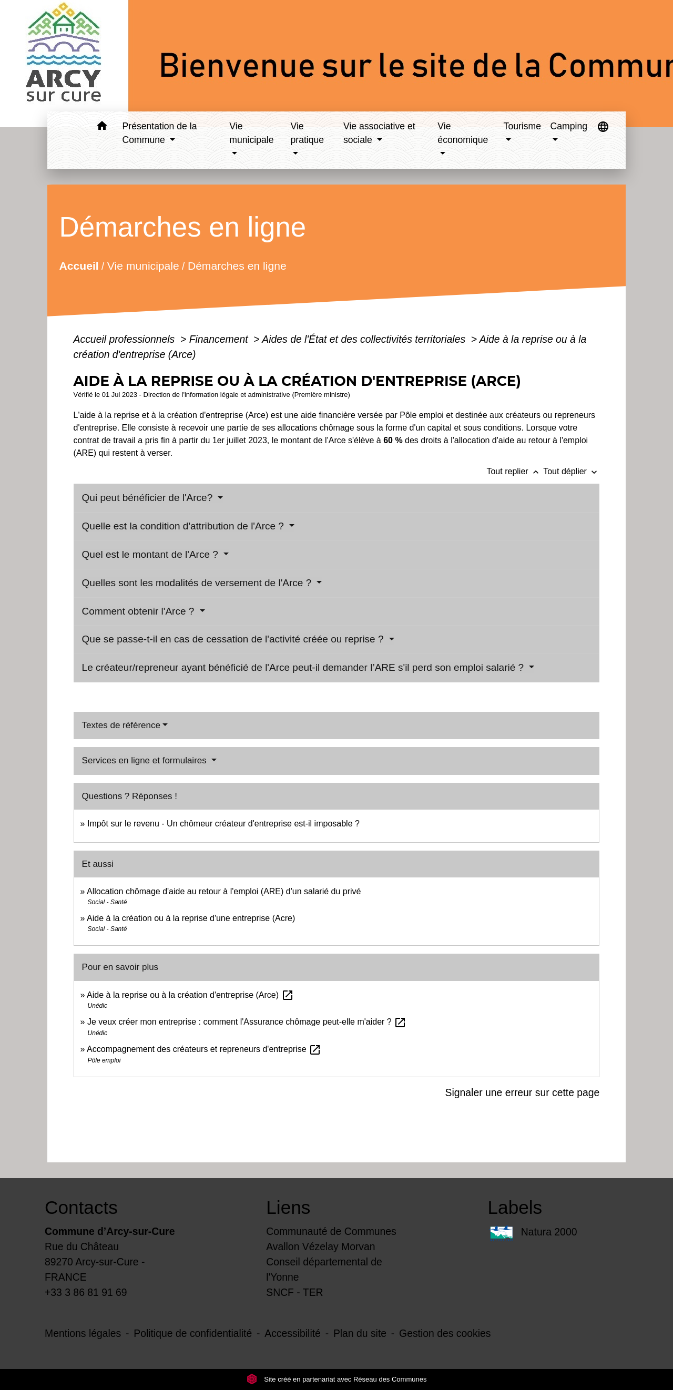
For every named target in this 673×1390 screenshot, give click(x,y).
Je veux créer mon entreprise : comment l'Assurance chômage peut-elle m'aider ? (246, 1021)
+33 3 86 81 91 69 (86, 1292)
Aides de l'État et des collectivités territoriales (365, 339)
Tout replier (514, 471)
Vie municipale (143, 266)
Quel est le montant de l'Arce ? (151, 554)
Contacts (81, 1207)
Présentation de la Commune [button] (160, 133)
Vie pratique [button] (307, 133)
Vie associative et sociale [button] (379, 133)
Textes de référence (121, 725)
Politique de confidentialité (193, 1333)
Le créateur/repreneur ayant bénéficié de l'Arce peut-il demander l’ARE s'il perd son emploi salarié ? (304, 667)
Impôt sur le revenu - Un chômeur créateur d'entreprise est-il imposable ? (223, 823)
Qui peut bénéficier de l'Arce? (149, 497)
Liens (288, 1207)
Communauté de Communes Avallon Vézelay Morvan (331, 1238)
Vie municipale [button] (251, 133)
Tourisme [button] (522, 126)
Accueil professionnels (126, 339)
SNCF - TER (294, 1292)
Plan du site (359, 1333)
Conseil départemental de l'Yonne (324, 1269)
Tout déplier (571, 471)
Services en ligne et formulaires (145, 760)
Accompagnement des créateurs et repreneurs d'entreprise (204, 1049)
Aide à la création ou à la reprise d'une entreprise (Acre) (191, 918)
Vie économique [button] (462, 133)
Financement (220, 339)
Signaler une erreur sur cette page (522, 1092)
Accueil (78, 266)
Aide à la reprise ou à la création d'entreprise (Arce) (190, 994)
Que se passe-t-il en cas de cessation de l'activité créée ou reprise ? (234, 639)
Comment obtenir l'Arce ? (139, 611)
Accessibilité (292, 1333)
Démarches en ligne (236, 266)
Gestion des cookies (445, 1333)
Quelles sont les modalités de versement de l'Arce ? (198, 582)
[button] (102, 127)
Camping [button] (568, 126)
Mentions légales (83, 1333)
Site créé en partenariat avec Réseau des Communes (337, 1379)
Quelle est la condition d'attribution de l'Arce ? (184, 526)
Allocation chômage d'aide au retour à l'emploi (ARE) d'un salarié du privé (224, 891)
